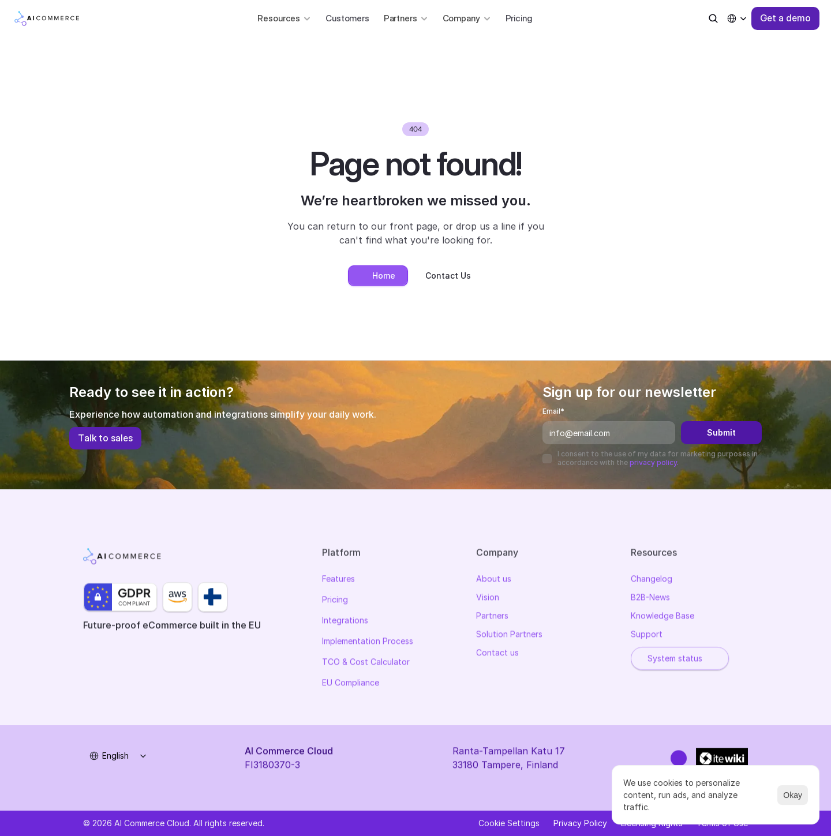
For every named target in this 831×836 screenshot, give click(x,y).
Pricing (519, 18)
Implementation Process (367, 642)
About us (493, 580)
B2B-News (650, 598)
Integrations (345, 622)
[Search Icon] (713, 18)
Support (646, 635)
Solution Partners (509, 635)
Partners (492, 617)
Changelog (651, 580)
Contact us (497, 654)
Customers (347, 18)
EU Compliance (350, 684)
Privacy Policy (580, 823)
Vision (487, 598)
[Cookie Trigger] (509, 823)
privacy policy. (654, 462)
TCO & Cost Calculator (366, 663)
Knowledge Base (662, 617)
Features (338, 580)
